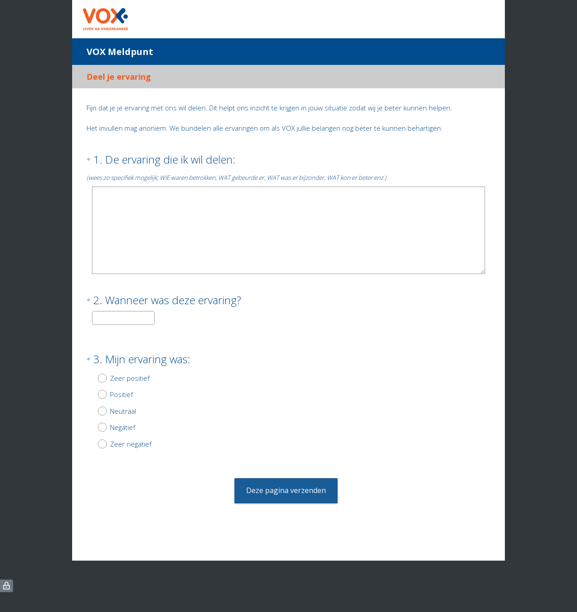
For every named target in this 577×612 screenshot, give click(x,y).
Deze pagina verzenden (286, 474)
